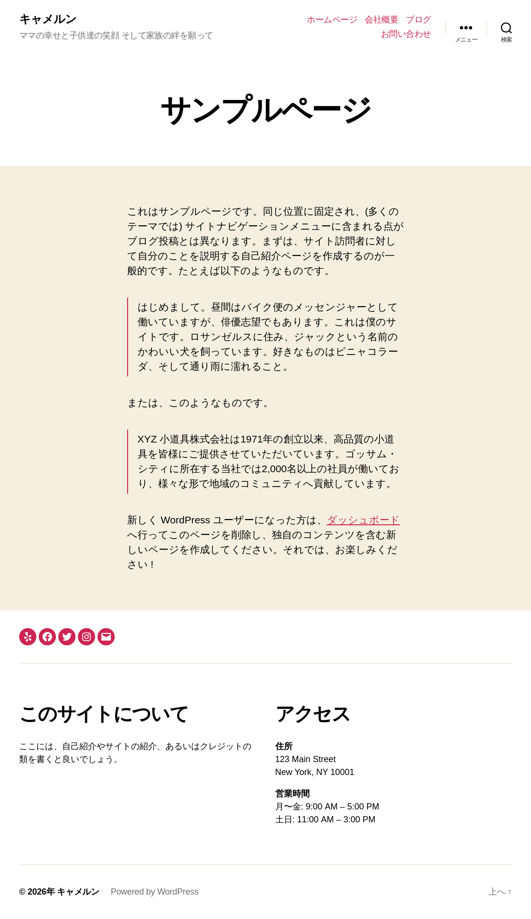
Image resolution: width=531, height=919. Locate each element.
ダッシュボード (363, 519)
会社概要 (381, 19)
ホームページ (332, 19)
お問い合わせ (406, 34)
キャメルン (47, 19)
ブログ (418, 19)
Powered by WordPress (154, 892)
